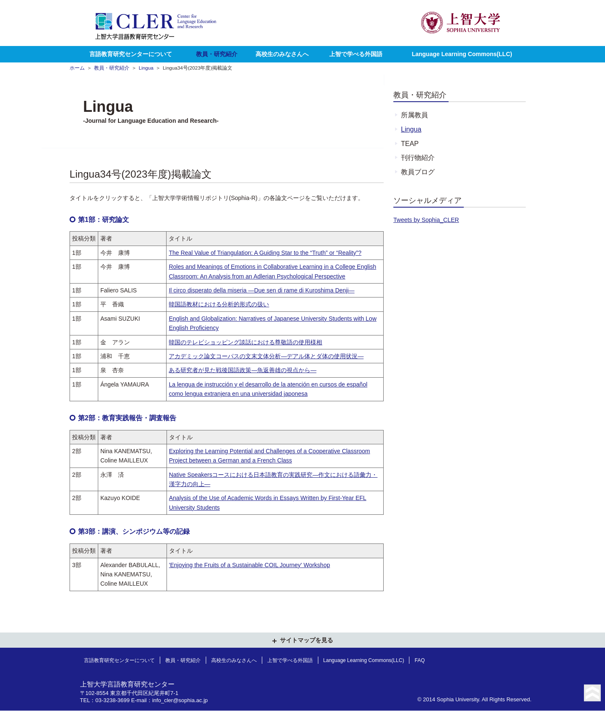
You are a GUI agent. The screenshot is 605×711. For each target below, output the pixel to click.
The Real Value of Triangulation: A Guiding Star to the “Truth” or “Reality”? (265, 252)
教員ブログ (418, 172)
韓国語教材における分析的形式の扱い (219, 304)
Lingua (146, 67)
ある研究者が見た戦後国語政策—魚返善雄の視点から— (242, 370)
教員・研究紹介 (216, 54)
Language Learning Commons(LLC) (462, 54)
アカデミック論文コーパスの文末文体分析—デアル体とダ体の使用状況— (266, 356)
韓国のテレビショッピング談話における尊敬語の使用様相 (245, 342)
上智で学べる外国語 (355, 54)
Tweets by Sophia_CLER (426, 219)
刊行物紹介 (418, 157)
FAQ (419, 660)
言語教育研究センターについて (130, 54)
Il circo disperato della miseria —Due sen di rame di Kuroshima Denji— (261, 290)
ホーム (77, 67)
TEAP (410, 143)
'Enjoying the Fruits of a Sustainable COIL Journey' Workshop (249, 565)
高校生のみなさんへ (282, 54)
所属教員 (414, 115)
